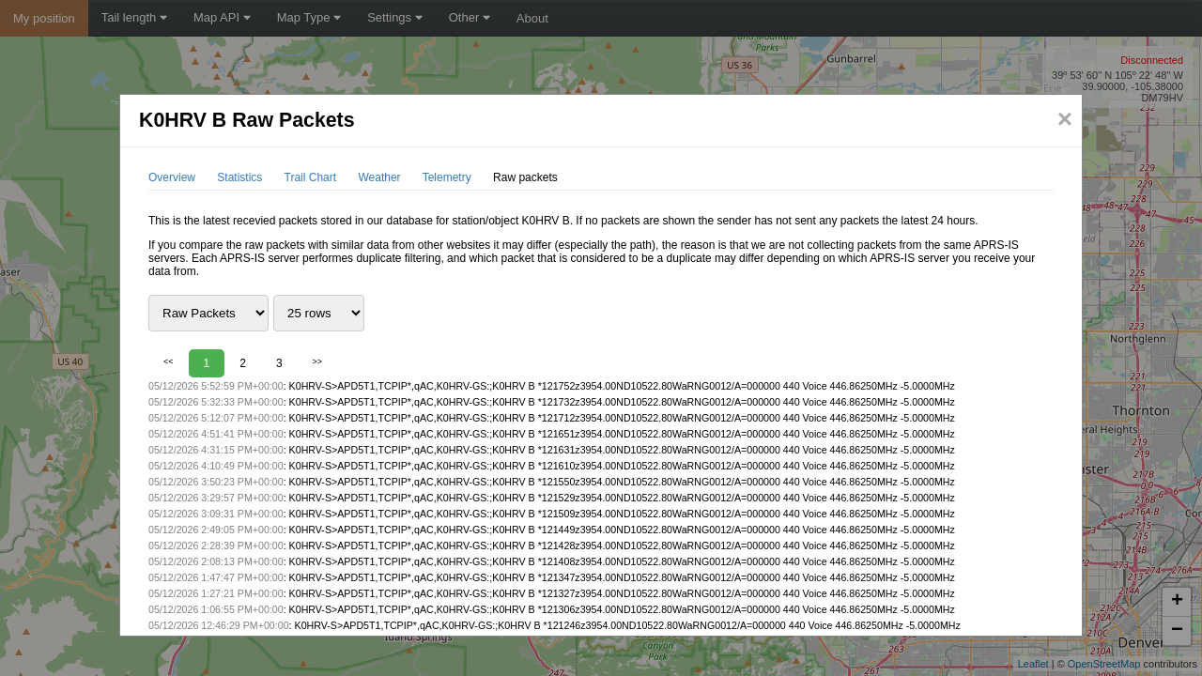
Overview (171, 177)
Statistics (239, 177)
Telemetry (447, 177)
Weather (379, 177)
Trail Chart (311, 177)
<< (168, 361)
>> (318, 361)
